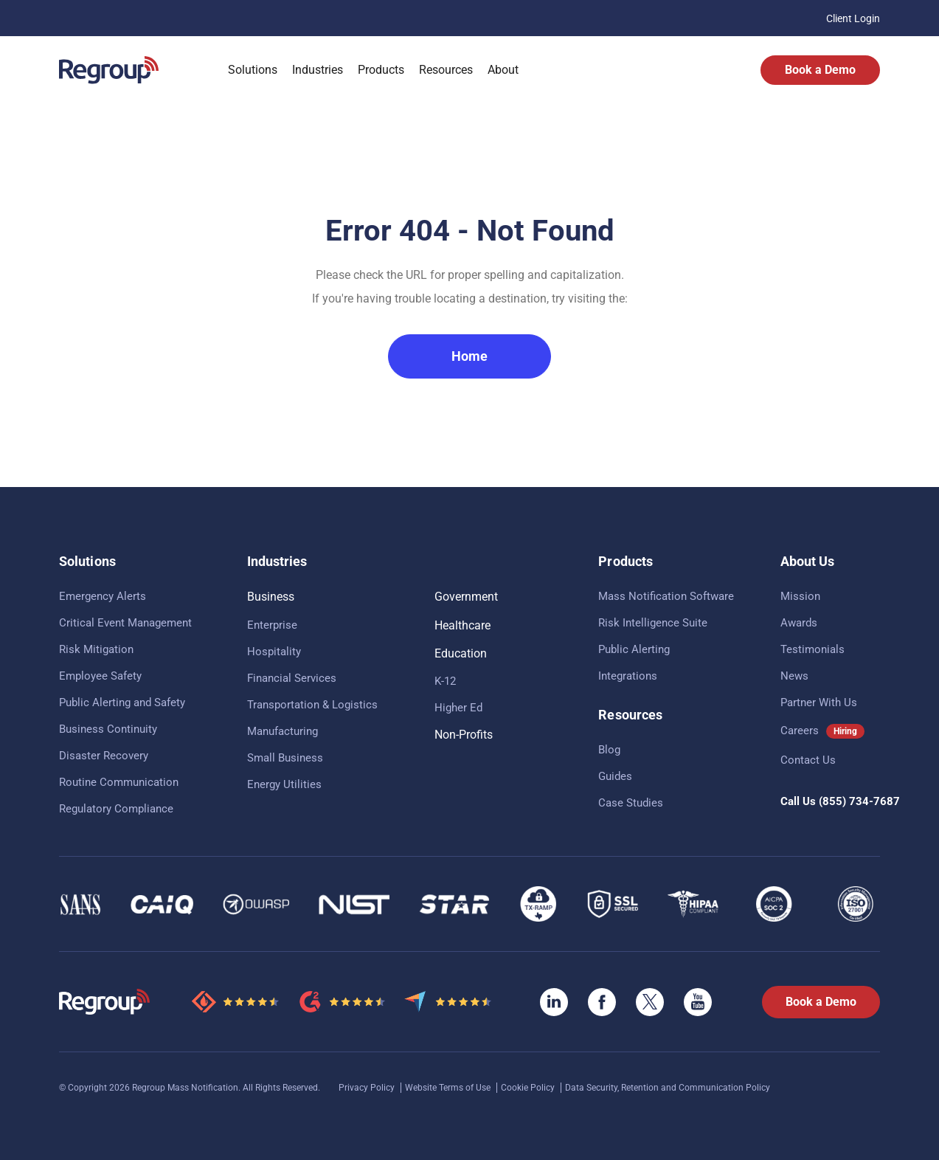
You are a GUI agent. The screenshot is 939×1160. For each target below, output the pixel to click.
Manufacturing (282, 731)
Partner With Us (818, 702)
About (503, 70)
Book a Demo (820, 70)
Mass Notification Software (666, 596)
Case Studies (630, 802)
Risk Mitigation (96, 649)
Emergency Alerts (102, 596)
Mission (800, 596)
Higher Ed (458, 707)
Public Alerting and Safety (122, 702)
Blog (609, 749)
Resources (446, 70)
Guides (615, 776)
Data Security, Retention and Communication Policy (667, 1088)
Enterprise (272, 625)
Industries (317, 70)
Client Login (853, 18)
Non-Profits (463, 735)
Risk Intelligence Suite (652, 622)
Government (466, 597)
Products (381, 70)
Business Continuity (108, 729)
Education (460, 653)
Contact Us (808, 760)
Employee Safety (100, 676)
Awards (798, 622)
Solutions (252, 70)
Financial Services (291, 678)
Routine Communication (119, 782)
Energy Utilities (284, 784)
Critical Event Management (125, 622)
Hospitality (274, 651)
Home (469, 356)
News (794, 676)
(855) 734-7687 (859, 801)
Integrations (627, 676)
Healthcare (462, 625)
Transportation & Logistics (312, 704)
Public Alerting (634, 649)
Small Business (285, 757)
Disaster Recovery (103, 755)
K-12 (445, 681)
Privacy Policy (368, 1088)
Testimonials (812, 649)
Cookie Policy (529, 1088)
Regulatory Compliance (116, 808)
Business (270, 597)
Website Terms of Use (449, 1088)
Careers (799, 730)
